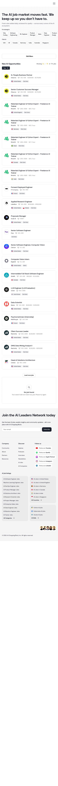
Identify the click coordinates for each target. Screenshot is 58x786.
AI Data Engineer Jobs (10, 508)
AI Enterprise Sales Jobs (10, 504)
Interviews (21, 455)
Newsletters (22, 459)
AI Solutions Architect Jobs (11, 493)
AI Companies (22, 466)
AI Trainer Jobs (8, 515)
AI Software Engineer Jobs (11, 479)
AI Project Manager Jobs (11, 500)
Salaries (20, 448)
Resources (5, 459)
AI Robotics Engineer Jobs (11, 511)
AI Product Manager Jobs (11, 490)
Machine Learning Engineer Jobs (13, 482)
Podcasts (21, 452)
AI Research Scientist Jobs (11, 497)
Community (5, 448)
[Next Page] (29, 375)
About (4, 452)
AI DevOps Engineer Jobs (11, 486)
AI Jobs (20, 462)
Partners (4, 455)
